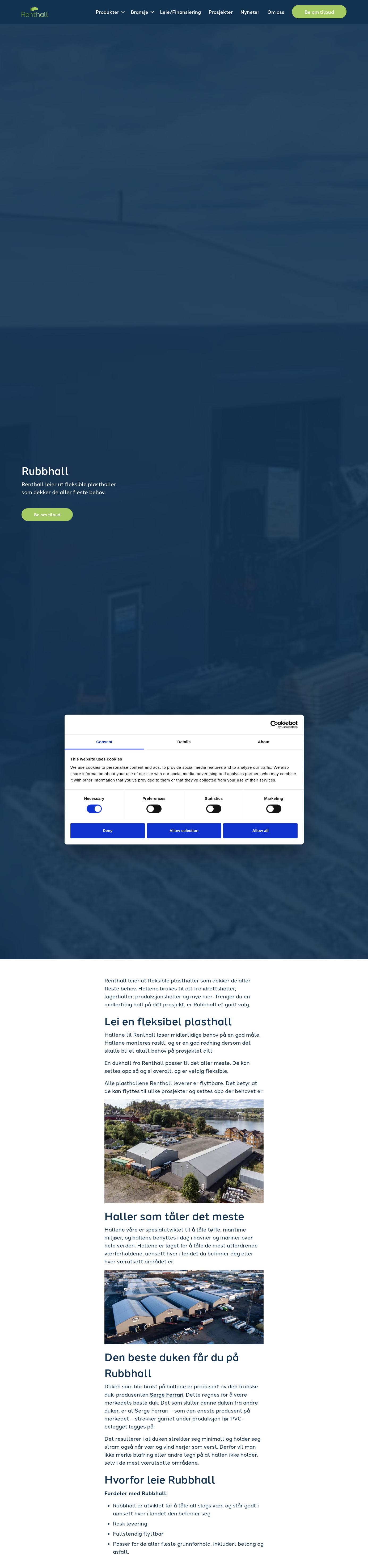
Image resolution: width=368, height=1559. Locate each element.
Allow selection (184, 830)
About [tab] (264, 741)
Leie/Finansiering (180, 11)
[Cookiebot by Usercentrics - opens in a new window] (274, 725)
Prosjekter (221, 11)
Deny (108, 830)
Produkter (107, 11)
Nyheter (249, 11)
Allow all (260, 830)
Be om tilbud (319, 11)
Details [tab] (184, 741)
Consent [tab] (104, 741)
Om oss (275, 11)
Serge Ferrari (166, 1394)
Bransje (139, 11)
